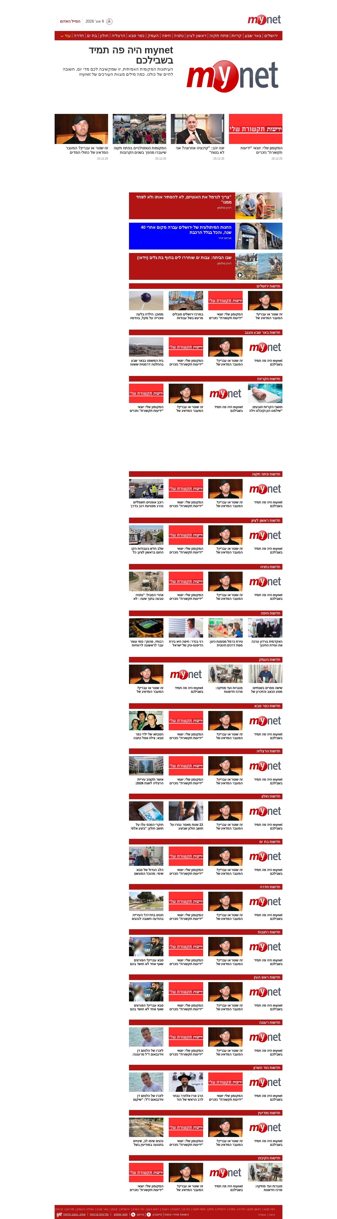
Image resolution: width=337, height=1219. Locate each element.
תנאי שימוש (121, 1214)
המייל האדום (70, 21)
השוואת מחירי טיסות (177, 1214)
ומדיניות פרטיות (99, 1214)
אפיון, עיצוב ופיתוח (71, 1214)
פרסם (137, 1214)
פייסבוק (154, 1214)
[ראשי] (264, 19)
